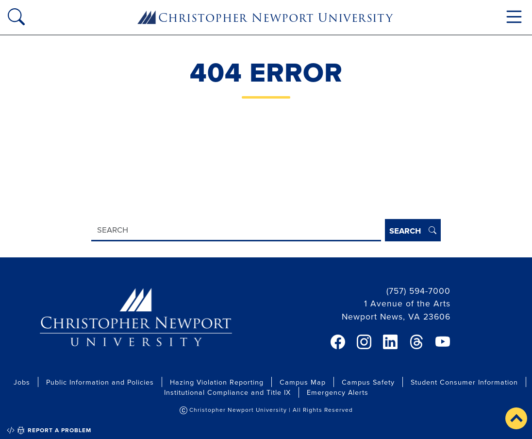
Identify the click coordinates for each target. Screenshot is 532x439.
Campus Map (303, 382)
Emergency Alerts (337, 392)
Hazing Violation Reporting (217, 382)
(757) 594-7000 (418, 291)
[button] (516, 418)
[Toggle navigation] (514, 17)
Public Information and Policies (100, 382)
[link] (338, 342)
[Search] (236, 230)
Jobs (22, 382)
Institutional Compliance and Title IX (227, 392)
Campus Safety (368, 382)
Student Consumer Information (464, 382)
